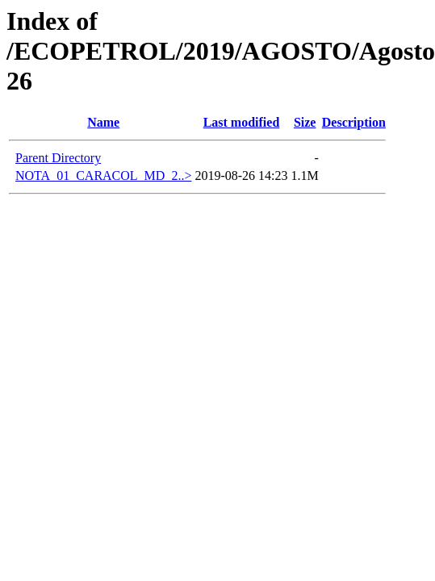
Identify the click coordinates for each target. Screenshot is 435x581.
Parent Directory (58, 158)
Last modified (241, 122)
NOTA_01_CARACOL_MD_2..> (103, 175)
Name (103, 122)
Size (305, 122)
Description (354, 122)
